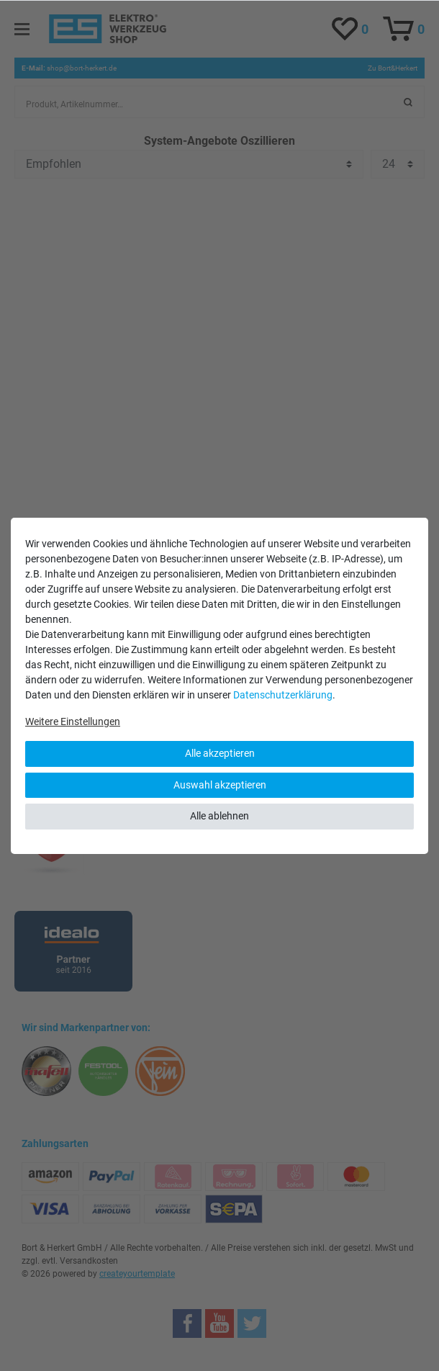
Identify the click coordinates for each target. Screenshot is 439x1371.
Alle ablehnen (219, 816)
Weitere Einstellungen (72, 721)
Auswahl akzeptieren (219, 785)
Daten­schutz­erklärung (282, 695)
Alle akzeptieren (220, 753)
